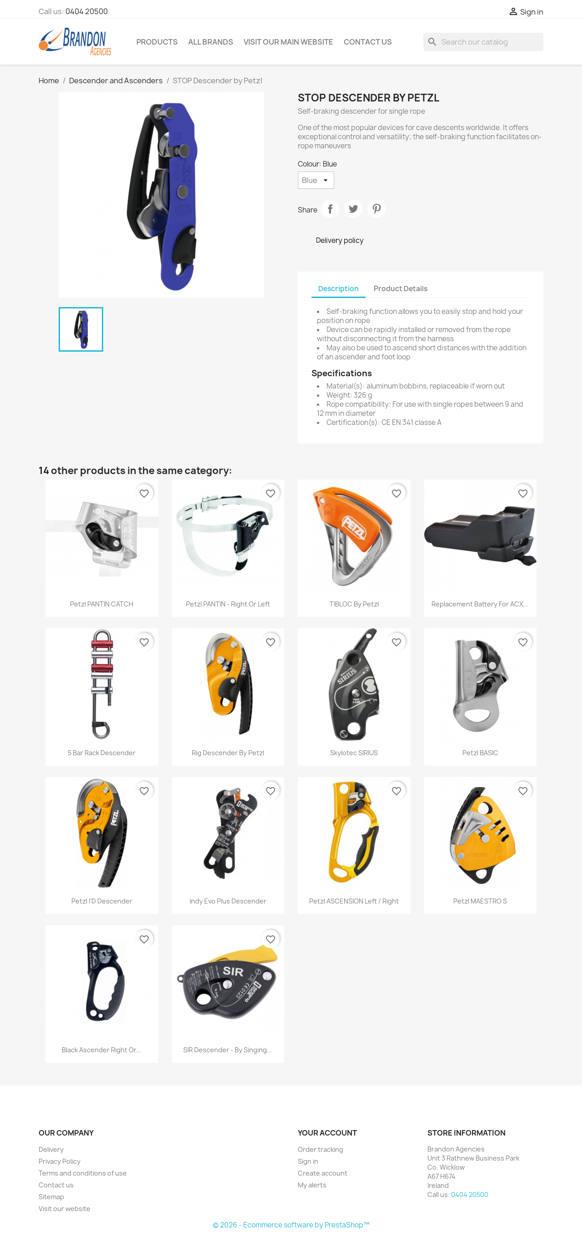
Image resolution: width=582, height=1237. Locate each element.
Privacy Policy (59, 1161)
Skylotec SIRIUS (354, 752)
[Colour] (316, 180)
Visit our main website (288, 42)
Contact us (56, 1185)
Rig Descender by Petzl (228, 752)
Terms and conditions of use (83, 1173)
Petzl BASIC (480, 752)
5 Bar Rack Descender (101, 752)
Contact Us (368, 42)
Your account (327, 1133)
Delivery (51, 1149)
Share (330, 209)
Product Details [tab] (400, 288)
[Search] (483, 42)
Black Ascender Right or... (101, 1049)
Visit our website (64, 1208)
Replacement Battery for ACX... (480, 604)
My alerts (312, 1185)
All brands (210, 42)
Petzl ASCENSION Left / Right (354, 901)
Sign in (308, 1161)
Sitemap (51, 1196)
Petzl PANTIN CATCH (101, 604)
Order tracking (320, 1149)
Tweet (353, 209)
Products (157, 42)
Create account (322, 1173)
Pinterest (376, 209)
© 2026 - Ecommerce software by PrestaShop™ (291, 1225)
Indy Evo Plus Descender (228, 901)
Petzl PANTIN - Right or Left (228, 604)
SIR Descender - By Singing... (227, 1049)
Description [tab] (338, 288)
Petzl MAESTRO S (480, 901)
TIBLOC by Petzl (354, 604)
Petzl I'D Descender (101, 901)
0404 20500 (86, 11)
